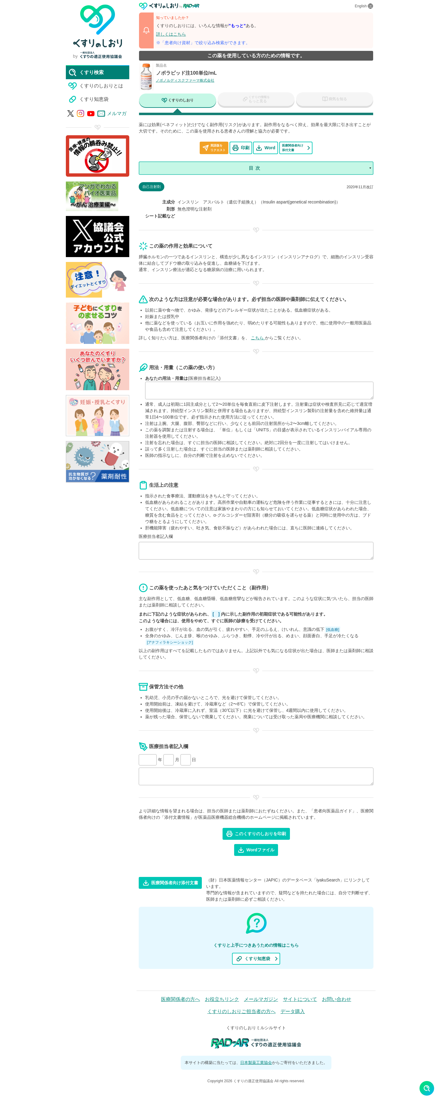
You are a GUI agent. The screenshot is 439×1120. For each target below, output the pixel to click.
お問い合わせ (336, 999)
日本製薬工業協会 (256, 1063)
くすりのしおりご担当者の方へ (241, 1012)
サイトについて (300, 999)
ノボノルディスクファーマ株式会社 (185, 80)
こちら (258, 338)
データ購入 (292, 1012)
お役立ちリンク (222, 999)
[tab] (177, 101)
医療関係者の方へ (180, 999)
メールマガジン (261, 999)
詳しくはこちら (171, 34)
